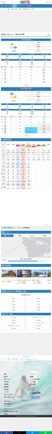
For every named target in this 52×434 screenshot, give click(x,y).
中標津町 (38, 298)
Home (2, 5)
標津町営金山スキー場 (13, 325)
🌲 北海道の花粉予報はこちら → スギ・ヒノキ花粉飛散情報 (15, 227)
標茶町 (13, 309)
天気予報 (14, 5)
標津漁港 (14, 320)
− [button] (2, 241)
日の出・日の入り (8, 394)
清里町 (38, 307)
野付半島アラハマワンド (38, 317)
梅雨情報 (6, 387)
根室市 (38, 301)
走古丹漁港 (38, 325)
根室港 (38, 328)
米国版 (5, 414)
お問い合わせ (29, 5)
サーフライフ (3, 359)
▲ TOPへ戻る (26, 356)
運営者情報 (7, 404)
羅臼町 (13, 304)
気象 (18, 5)
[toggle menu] (50, 1)
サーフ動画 (33, 381)
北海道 (21, 359)
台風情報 (6, 384)
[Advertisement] (26, 20)
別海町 (13, 301)
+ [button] (2, 239)
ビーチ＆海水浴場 (34, 379)
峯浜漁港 (14, 328)
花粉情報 (6, 389)
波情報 (10, 5)
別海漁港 (38, 320)
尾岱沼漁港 (13, 317)
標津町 (13, 298)
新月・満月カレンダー (9, 397)
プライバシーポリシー (9, 409)
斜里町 (13, 307)
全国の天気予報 (15, 359)
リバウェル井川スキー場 (38, 323)
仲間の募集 (33, 384)
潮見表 (6, 5)
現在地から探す (27, 295)
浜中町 (38, 304)
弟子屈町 (38, 309)
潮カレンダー (7, 379)
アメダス (6, 392)
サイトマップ (7, 406)
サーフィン (23, 5)
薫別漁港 (14, 323)
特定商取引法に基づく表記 (11, 411)
